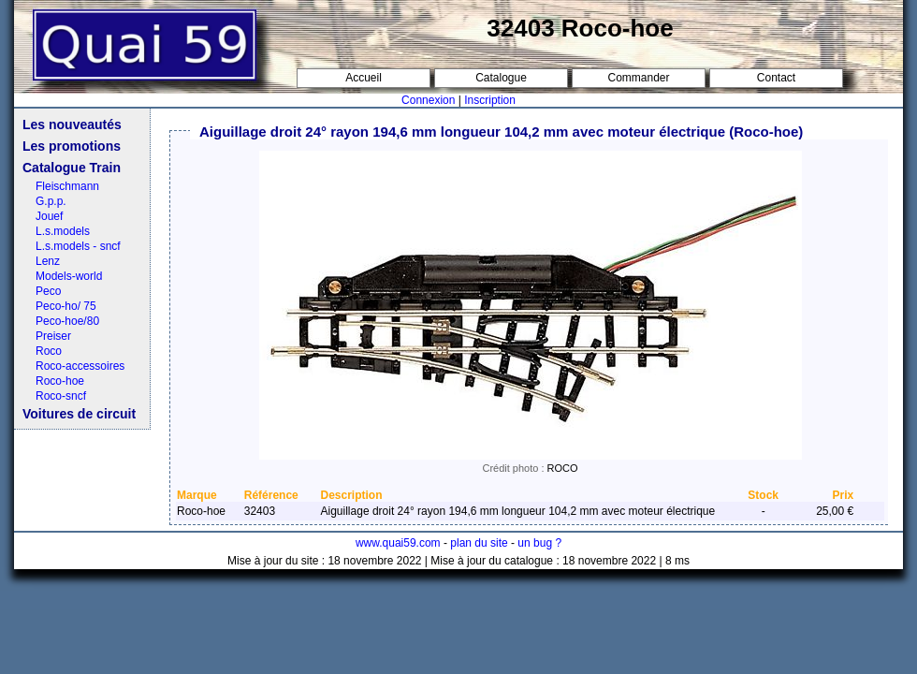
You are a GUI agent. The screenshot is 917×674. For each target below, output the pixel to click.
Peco (48, 291)
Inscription (490, 100)
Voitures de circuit (79, 413)
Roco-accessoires (80, 366)
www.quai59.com (398, 542)
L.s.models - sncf (78, 246)
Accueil (363, 77)
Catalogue (501, 77)
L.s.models (63, 231)
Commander (638, 77)
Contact (776, 77)
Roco (49, 351)
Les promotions (71, 146)
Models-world (69, 276)
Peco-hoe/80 (67, 321)
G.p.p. (51, 201)
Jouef (49, 216)
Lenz (48, 261)
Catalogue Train (71, 167)
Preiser (53, 336)
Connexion (428, 100)
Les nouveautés (72, 124)
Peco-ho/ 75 (66, 306)
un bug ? (539, 542)
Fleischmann (67, 186)
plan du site (478, 542)
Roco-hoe (60, 381)
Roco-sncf (61, 396)
